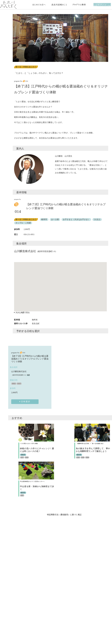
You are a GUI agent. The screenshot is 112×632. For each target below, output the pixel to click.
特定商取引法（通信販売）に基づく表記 (64, 515)
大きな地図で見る (22, 312)
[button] (15, 38)
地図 (28, 375)
